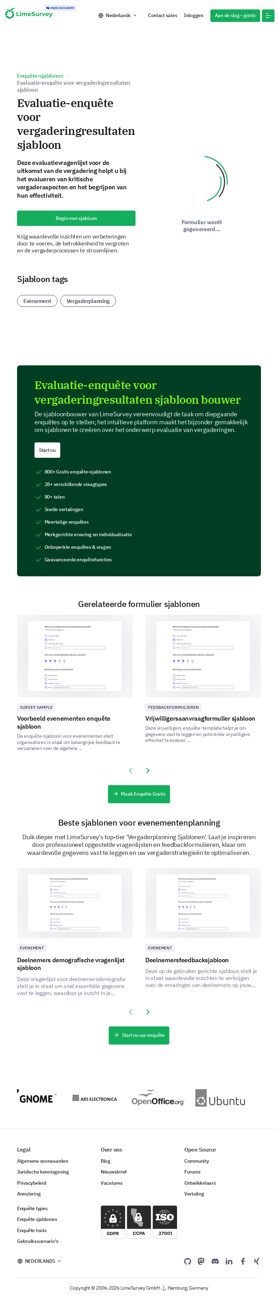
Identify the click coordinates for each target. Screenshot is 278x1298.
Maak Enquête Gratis (139, 794)
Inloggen (193, 15)
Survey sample (36, 707)
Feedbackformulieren (173, 707)
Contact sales (162, 15)
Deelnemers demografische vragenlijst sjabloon (71, 964)
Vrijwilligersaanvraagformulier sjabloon (200, 718)
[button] (268, 15)
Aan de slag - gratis (235, 15)
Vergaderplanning (88, 300)
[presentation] (130, 771)
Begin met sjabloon (76, 218)
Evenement (37, 300)
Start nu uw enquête (139, 1035)
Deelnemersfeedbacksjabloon (187, 960)
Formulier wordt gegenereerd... (202, 226)
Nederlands (118, 15)
